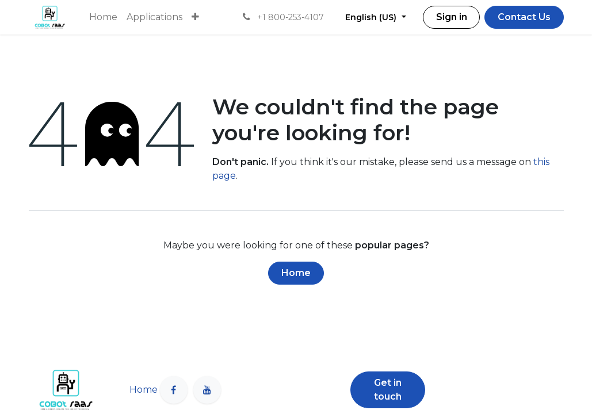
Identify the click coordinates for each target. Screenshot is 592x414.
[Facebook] (174, 390)
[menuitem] (103, 17)
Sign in (451, 17)
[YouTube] (207, 390)
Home (296, 272)
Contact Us (524, 17)
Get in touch (388, 389)
